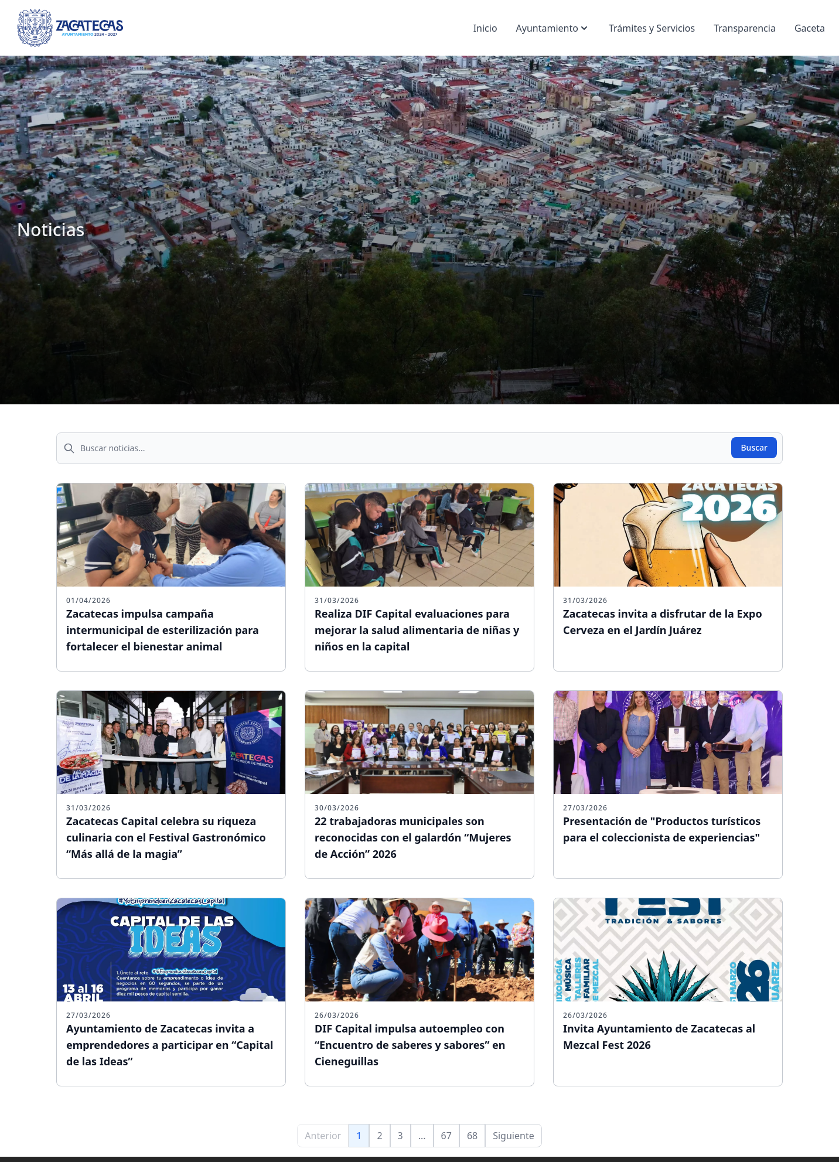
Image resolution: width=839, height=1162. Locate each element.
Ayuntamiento (553, 28)
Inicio (485, 28)
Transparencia (745, 28)
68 (472, 1135)
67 (446, 1135)
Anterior (323, 1135)
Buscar (754, 447)
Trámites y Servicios (652, 28)
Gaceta (809, 28)
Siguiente (513, 1135)
